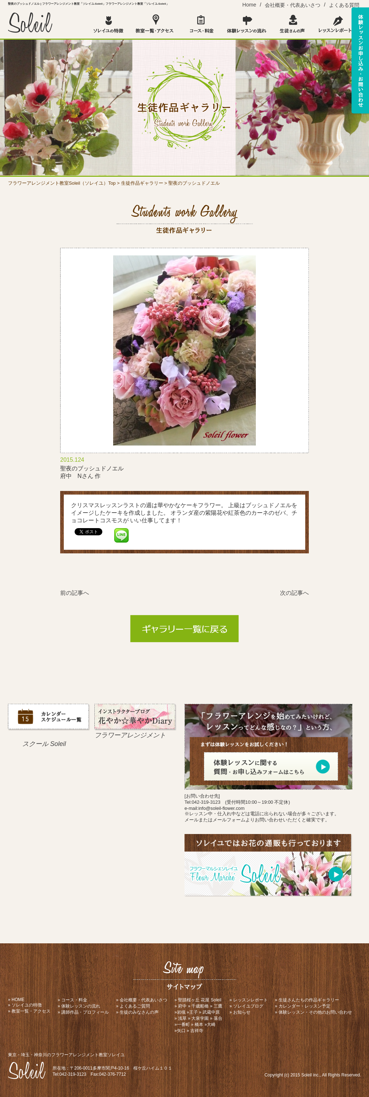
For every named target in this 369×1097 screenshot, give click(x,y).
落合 (218, 1018)
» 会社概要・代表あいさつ (141, 999)
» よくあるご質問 (133, 1006)
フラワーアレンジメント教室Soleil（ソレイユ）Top (62, 183)
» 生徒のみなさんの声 (137, 1012)
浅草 (182, 1018)
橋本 (199, 1024)
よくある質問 (344, 5)
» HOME (16, 999)
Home (249, 5)
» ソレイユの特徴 (25, 1005)
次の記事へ (294, 593)
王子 (193, 1012)
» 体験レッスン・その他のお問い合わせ (313, 1012)
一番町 (183, 1024)
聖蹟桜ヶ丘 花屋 (193, 999)
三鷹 (218, 1006)
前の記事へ (74, 593)
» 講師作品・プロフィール (83, 1012)
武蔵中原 (211, 1012)
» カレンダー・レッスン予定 (302, 1006)
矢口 (181, 1030)
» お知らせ (240, 1012)
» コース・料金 (72, 999)
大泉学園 (200, 1018)
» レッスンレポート (249, 999)
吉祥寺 (196, 1030)
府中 (182, 1006)
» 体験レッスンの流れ (79, 1006)
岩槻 (181, 1012)
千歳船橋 (200, 1006)
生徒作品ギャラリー (142, 183)
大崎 (211, 1024)
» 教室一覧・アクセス (29, 1011)
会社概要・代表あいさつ (292, 5)
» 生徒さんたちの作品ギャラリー (307, 999)
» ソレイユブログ (246, 1006)
